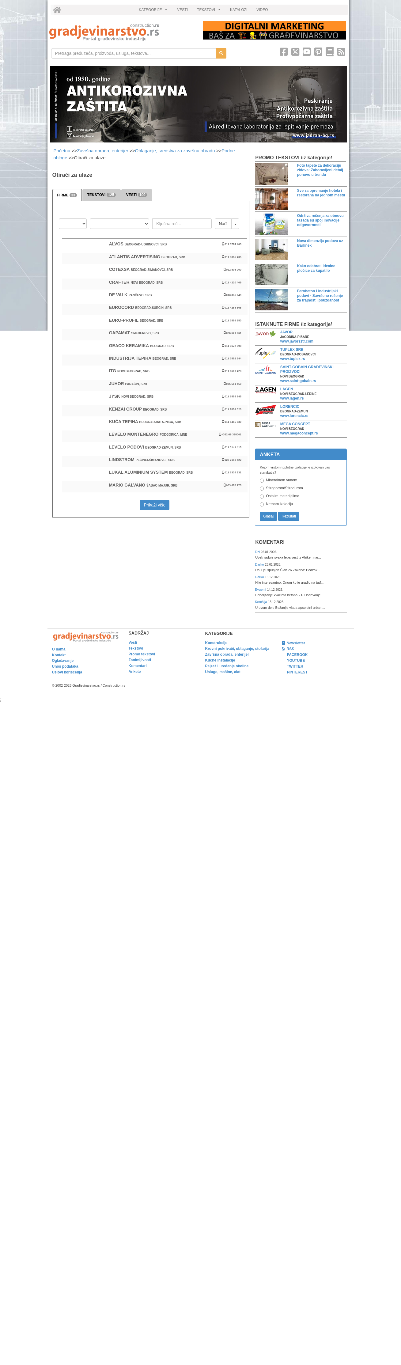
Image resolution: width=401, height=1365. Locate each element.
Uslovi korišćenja (67, 672)
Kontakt (59, 655)
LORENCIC (290, 406)
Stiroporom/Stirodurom (284, 488)
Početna (63, 150)
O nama (59, 649)
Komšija (261, 602)
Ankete (135, 671)
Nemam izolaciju (279, 504)
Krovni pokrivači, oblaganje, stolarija (237, 648)
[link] (121, 32)
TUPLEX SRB (292, 349)
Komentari (270, 542)
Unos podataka (65, 666)
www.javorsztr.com (296, 341)
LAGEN (286, 389)
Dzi (258, 552)
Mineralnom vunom (281, 480)
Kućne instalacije (220, 660)
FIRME (67, 195)
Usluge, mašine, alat (222, 672)
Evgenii (261, 589)
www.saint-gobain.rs (298, 381)
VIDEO (262, 10)
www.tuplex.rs (292, 359)
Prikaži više (154, 504)
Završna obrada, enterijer (102, 150)
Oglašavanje (63, 660)
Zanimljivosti (140, 660)
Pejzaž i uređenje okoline (227, 666)
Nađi (223, 223)
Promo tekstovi (142, 654)
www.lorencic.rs (294, 416)
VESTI (182, 10)
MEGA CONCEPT (295, 424)
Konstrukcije (216, 643)
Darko (260, 564)
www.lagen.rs (292, 398)
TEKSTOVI (209, 11)
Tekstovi (136, 648)
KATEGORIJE (154, 11)
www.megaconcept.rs (299, 433)
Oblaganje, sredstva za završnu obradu (175, 150)
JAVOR (286, 332)
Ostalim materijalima (282, 496)
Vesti (133, 642)
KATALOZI (238, 10)
